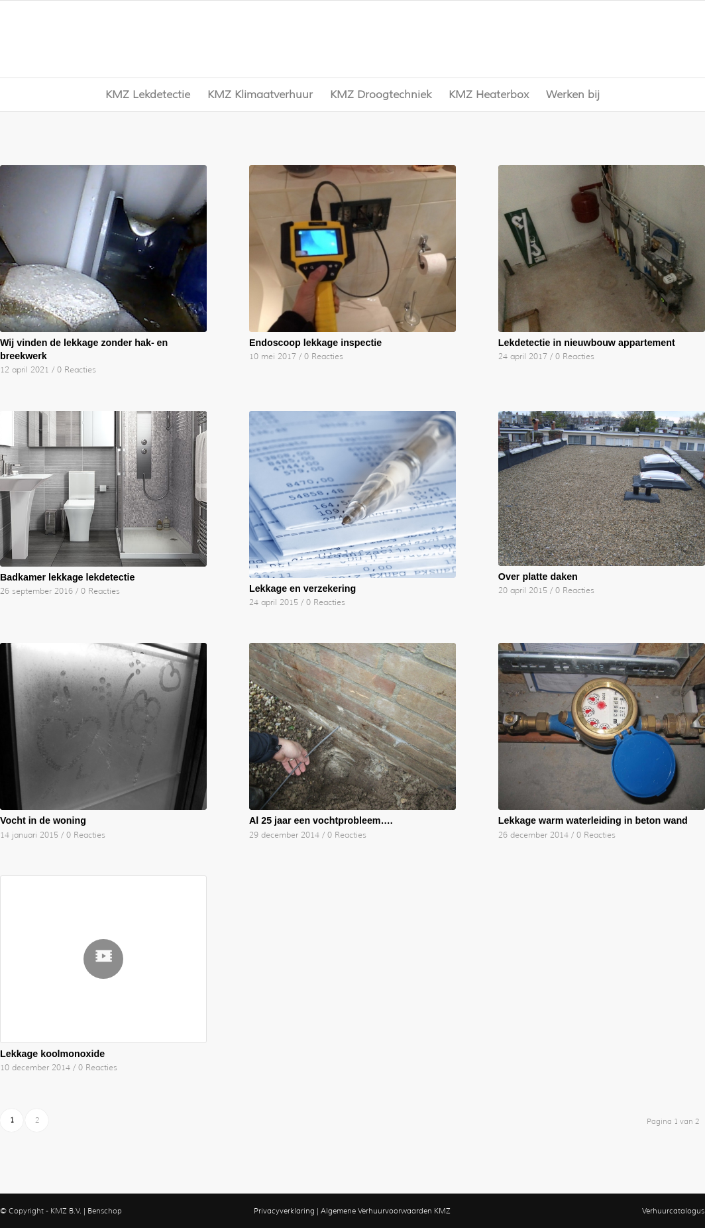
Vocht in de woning (43, 820)
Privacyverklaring (284, 1210)
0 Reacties (76, 369)
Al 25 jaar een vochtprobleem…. (321, 820)
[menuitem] (148, 94)
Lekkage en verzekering (302, 588)
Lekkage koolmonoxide (52, 1053)
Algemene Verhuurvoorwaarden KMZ (386, 1210)
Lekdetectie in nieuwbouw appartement (586, 342)
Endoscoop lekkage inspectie (315, 342)
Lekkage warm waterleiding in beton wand (593, 820)
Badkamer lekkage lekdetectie (67, 577)
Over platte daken (538, 576)
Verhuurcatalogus (673, 1210)
